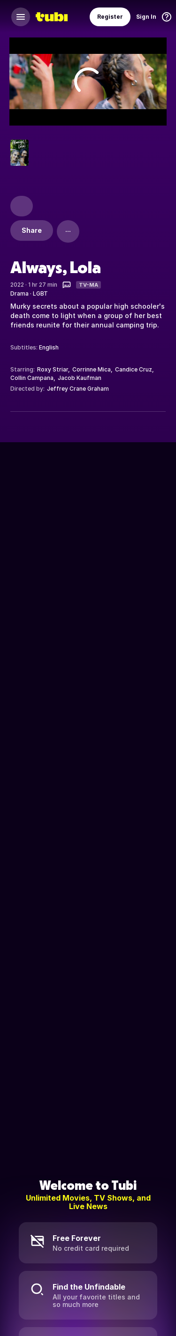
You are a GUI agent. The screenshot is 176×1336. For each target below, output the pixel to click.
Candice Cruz (133, 369)
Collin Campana (32, 377)
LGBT (40, 293)
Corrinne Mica (91, 369)
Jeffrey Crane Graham (78, 388)
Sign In (146, 16)
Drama (19, 293)
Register (110, 16)
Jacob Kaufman (79, 377)
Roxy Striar (52, 369)
